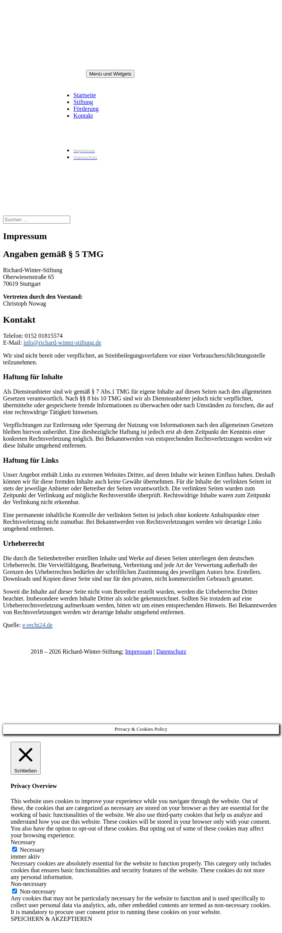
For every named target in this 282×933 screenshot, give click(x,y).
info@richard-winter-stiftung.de (62, 342)
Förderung (86, 109)
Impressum (138, 651)
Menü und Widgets (110, 74)
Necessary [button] (23, 842)
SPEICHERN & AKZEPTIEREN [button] (51, 919)
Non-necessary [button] (29, 884)
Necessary (32, 849)
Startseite (84, 95)
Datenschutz (171, 651)
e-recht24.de (37, 625)
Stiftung (83, 102)
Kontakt (83, 115)
